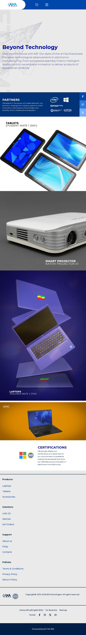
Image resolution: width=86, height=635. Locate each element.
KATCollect (8, 524)
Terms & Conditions (13, 568)
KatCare (6, 519)
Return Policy (9, 579)
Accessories (8, 496)
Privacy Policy (9, 574)
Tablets (6, 491)
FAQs (5, 546)
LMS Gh (6, 513)
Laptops (6, 486)
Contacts (7, 552)
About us (7, 541)
